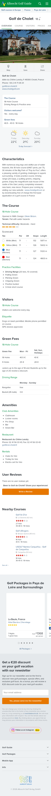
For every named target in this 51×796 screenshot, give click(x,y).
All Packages (24, 649)
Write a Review (25, 491)
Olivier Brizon (30, 216)
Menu (46, 3)
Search (39, 3)
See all (4, 565)
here (16, 718)
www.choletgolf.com (11, 88)
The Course (10, 98)
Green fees (9, 119)
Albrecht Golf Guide (19, 3)
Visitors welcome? (13, 110)
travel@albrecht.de (31, 713)
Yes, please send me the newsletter (25, 700)
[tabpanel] (25, 617)
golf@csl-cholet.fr (9, 86)
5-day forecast (25, 146)
